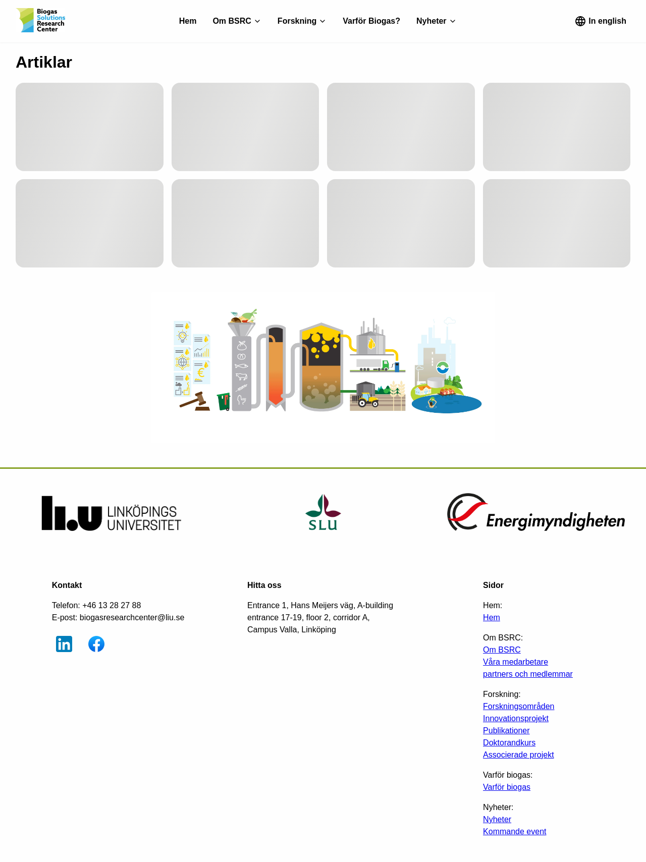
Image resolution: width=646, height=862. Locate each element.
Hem (188, 21)
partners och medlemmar (528, 674)
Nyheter (497, 819)
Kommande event (514, 831)
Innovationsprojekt (516, 718)
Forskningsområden (518, 706)
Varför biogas (506, 787)
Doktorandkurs (509, 742)
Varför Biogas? (371, 21)
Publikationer (506, 730)
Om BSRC (502, 649)
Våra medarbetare (515, 662)
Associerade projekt (518, 754)
